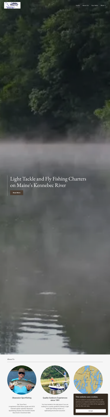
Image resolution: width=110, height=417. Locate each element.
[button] (103, 5)
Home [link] (78, 5)
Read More (16, 193)
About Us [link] (85, 5)
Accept (91, 410)
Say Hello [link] (94, 5)
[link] (12, 5)
